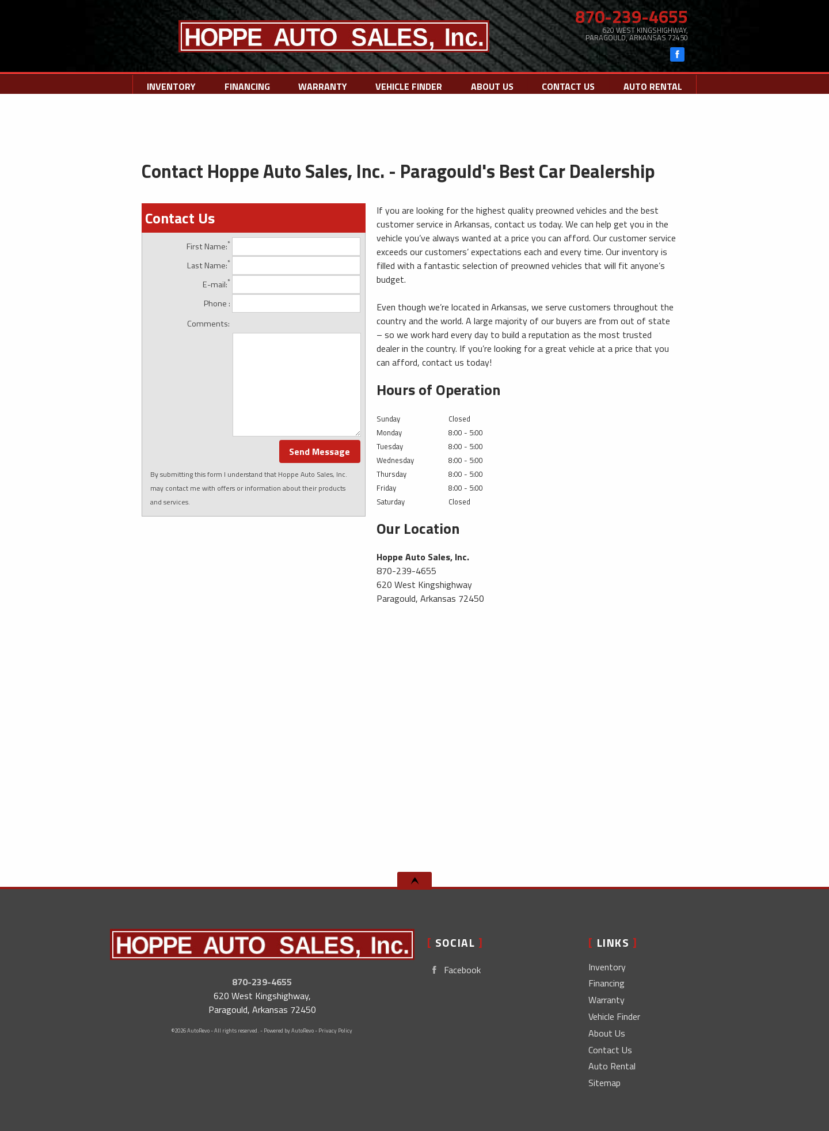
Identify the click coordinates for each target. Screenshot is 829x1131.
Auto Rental (652, 86)
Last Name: (273, 265)
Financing (247, 86)
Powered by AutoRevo (289, 1030)
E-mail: (281, 284)
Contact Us (610, 1050)
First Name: (273, 246)
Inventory (607, 967)
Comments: (208, 323)
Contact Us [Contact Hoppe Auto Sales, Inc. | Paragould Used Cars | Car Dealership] (568, 86)
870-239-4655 (262, 982)
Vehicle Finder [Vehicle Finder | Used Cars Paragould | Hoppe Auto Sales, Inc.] (408, 86)
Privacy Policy (335, 1030)
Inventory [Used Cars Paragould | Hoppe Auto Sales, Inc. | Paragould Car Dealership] (171, 86)
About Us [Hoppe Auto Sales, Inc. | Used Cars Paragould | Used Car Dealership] (492, 86)
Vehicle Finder (614, 1016)
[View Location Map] (611, 33)
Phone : (282, 303)
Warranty (606, 1000)
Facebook (454, 970)
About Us (606, 1033)
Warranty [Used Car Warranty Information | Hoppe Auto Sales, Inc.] (322, 86)
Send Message (319, 451)
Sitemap (604, 1083)
